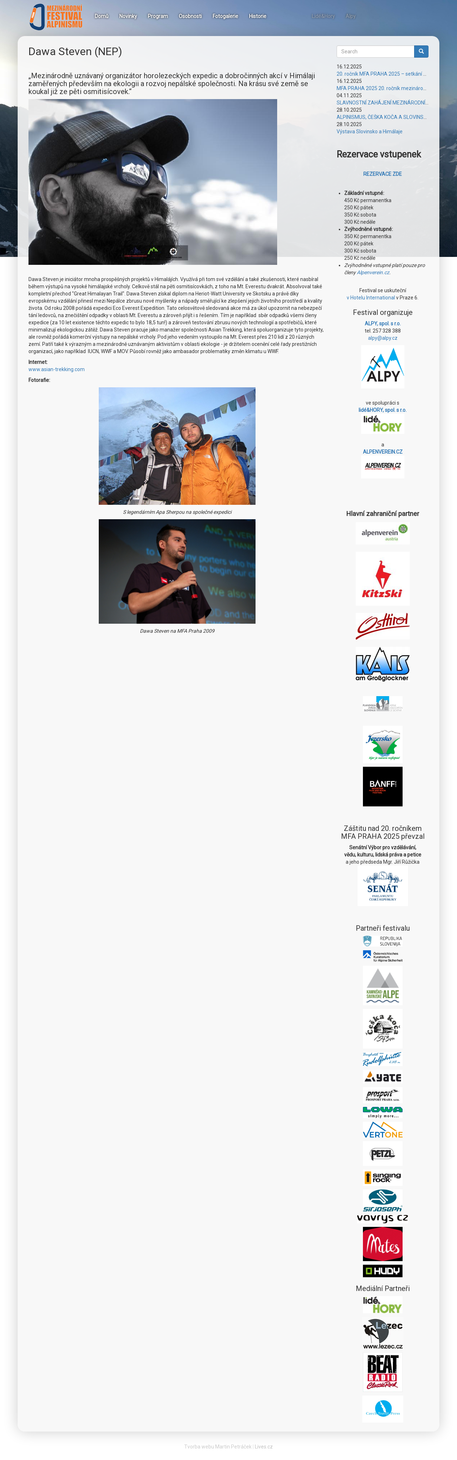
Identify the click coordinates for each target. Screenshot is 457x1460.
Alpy (351, 16)
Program (158, 16)
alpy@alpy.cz (383, 338)
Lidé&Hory (323, 16)
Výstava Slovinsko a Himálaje (370, 131)
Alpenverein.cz (373, 272)
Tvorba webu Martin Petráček (218, 1447)
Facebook (280, 15)
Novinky (128, 16)
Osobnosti (190, 16)
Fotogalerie (225, 16)
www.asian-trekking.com (56, 369)
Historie (257, 16)
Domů (101, 16)
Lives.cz (264, 1447)
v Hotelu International (371, 298)
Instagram (298, 15)
